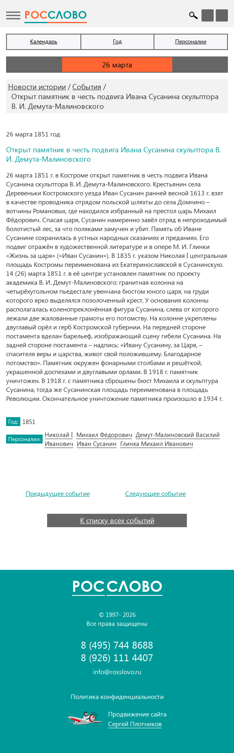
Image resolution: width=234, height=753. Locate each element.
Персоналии (190, 41)
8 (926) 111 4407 (117, 657)
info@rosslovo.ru (117, 671)
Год (117, 41)
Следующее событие (155, 493)
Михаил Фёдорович (104, 435)
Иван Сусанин (97, 443)
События (86, 86)
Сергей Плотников (135, 723)
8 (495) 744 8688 (117, 644)
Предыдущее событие (58, 493)
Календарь (43, 41)
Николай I (59, 435)
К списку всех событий (117, 520)
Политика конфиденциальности (117, 696)
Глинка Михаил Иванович (156, 443)
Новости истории (37, 86)
